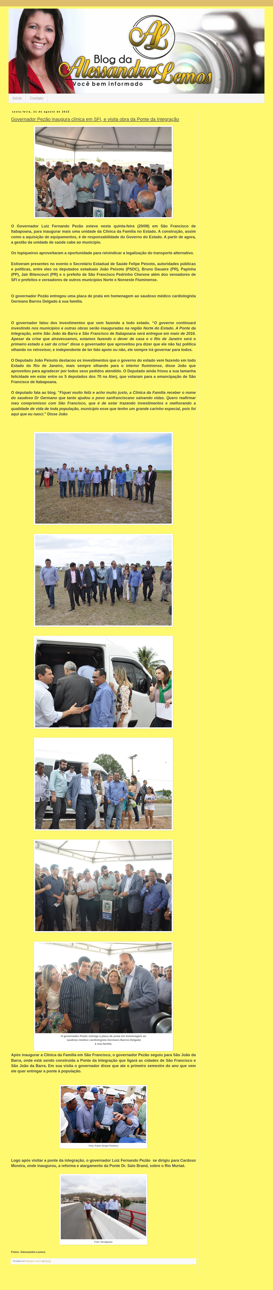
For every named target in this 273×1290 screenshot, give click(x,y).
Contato (36, 98)
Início (17, 98)
